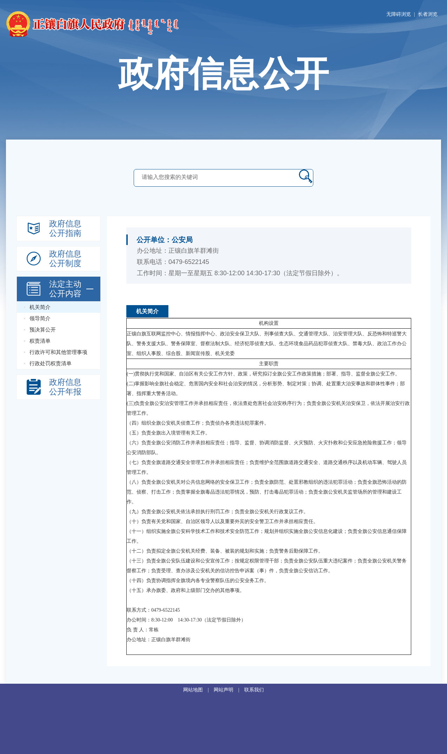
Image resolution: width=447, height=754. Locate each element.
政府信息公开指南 (65, 228)
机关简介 (40, 307)
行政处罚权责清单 (50, 363)
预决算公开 (42, 330)
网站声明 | (229, 689)
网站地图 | (198, 689)
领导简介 (40, 318)
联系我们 (254, 689)
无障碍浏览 (398, 14)
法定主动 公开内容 (65, 289)
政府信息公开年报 (65, 387)
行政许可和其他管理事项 (58, 352)
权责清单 (40, 341)
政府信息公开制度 (65, 259)
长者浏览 (428, 14)
